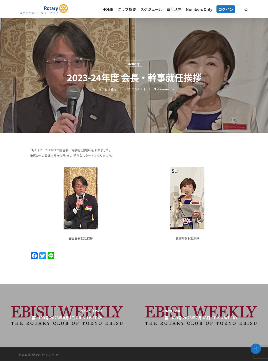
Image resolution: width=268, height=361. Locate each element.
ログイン (225, 9)
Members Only (199, 9)
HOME (107, 9)
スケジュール (151, 9)
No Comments (164, 89)
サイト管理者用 (106, 89)
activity (134, 64)
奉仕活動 (174, 9)
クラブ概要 (126, 9)
